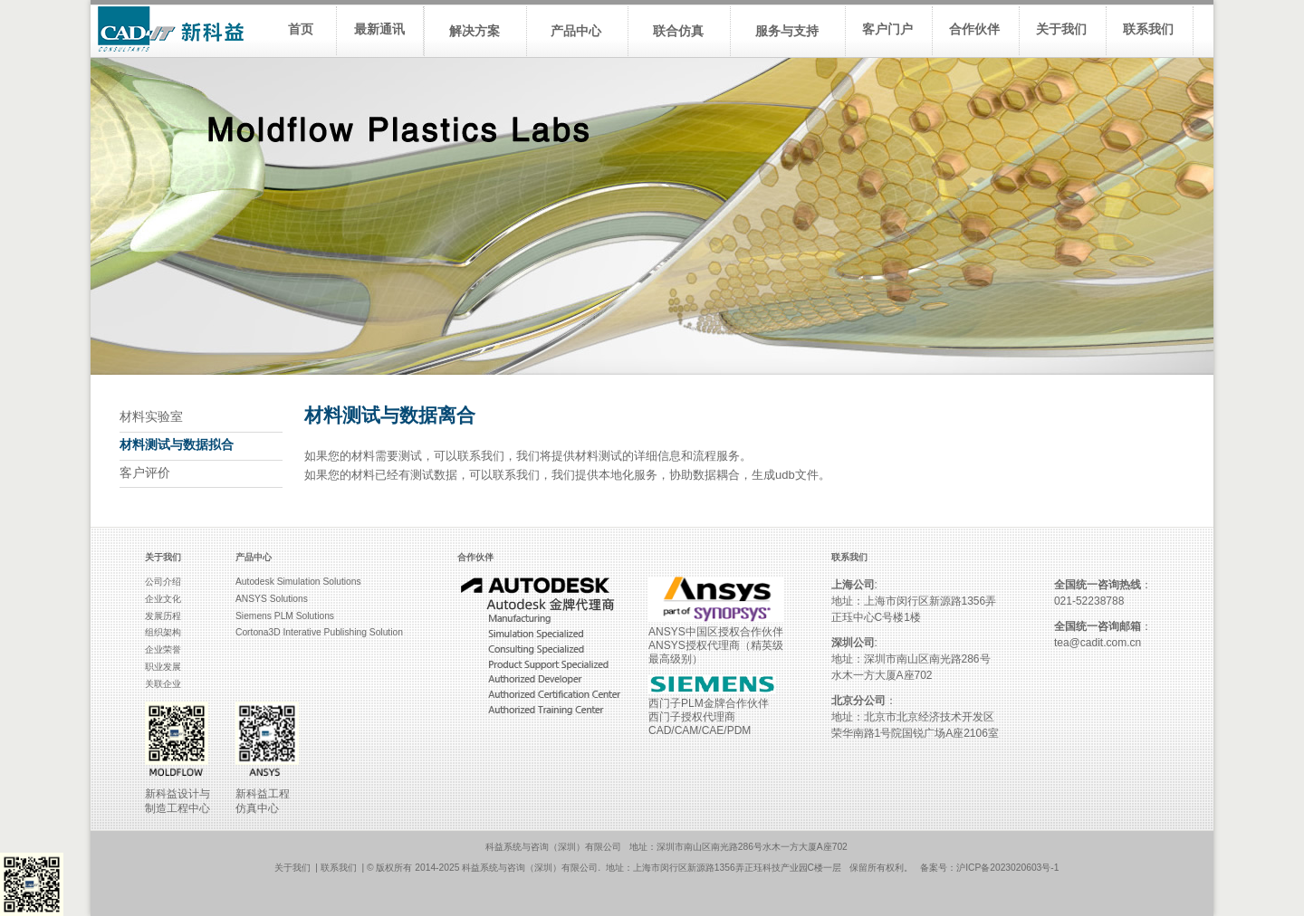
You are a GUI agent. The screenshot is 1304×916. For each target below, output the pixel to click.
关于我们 (292, 868)
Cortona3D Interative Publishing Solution (319, 632)
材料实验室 (151, 417)
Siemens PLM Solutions (284, 616)
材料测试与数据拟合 (177, 445)
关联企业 (163, 684)
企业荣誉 (163, 649)
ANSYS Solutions (271, 599)
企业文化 (163, 599)
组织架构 (163, 632)
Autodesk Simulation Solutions (298, 582)
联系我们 (339, 868)
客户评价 (145, 473)
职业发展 (163, 667)
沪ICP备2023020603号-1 (1007, 868)
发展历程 (163, 616)
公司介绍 (163, 582)
